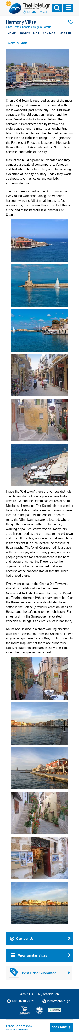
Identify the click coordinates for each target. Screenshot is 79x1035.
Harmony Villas (21, 22)
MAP (36, 33)
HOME (12, 33)
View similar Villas (40, 955)
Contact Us (40, 938)
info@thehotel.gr (56, 1001)
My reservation (48, 994)
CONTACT (49, 33)
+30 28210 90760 (37, 12)
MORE (65, 33)
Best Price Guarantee (39, 973)
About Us (26, 994)
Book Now (61, 1027)
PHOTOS (24, 33)
